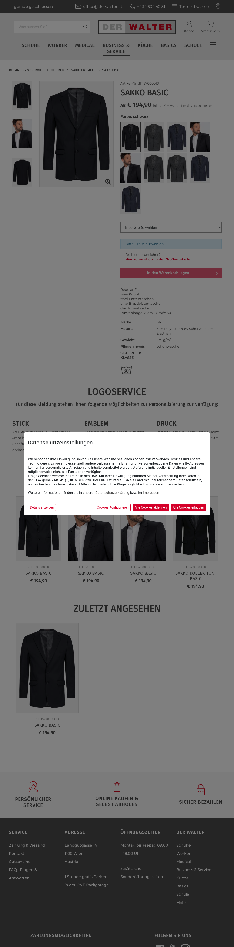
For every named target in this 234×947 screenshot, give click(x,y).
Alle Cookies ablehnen (151, 507)
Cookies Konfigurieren (113, 507)
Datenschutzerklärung (112, 493)
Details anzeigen (42, 507)
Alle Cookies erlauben (188, 507)
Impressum (151, 493)
